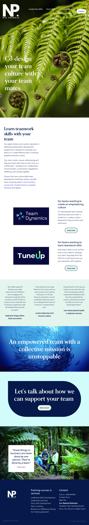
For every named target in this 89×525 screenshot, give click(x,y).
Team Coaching (65, 9)
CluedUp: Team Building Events (71, 506)
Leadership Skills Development (43, 497)
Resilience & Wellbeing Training (43, 509)
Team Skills (51, 9)
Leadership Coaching (39, 500)
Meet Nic (68, 13)
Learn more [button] (71, 230)
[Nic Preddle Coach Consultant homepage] (11, 11)
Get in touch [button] (44, 408)
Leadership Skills (36, 9)
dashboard (15, 521)
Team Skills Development (41, 503)
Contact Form (64, 497)
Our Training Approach (40, 512)
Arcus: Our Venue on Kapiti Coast (72, 509)
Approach (57, 13)
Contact (81, 11)
